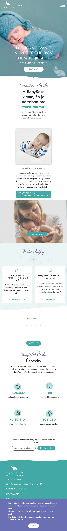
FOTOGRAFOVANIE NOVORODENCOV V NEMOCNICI (33, 194)
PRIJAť (33, 525)
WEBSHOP (33, 343)
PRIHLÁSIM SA (46, 448)
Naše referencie (36, 234)
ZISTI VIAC (33, 69)
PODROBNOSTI (17, 299)
